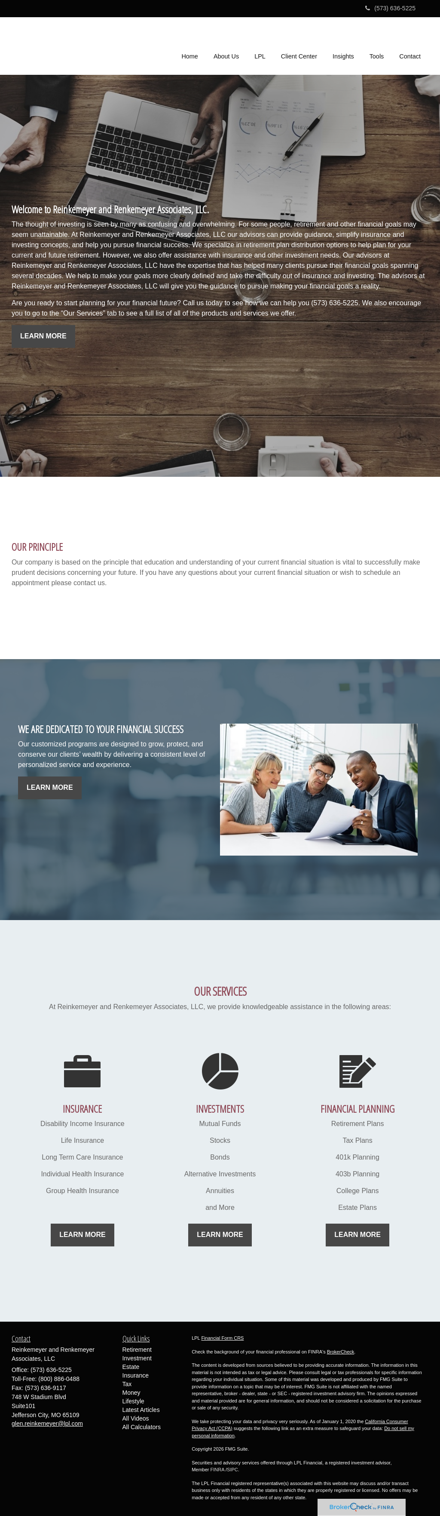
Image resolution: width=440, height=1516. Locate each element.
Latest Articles (141, 1409)
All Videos (135, 1418)
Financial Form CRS (222, 1338)
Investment (137, 1358)
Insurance (135, 1375)
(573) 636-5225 (390, 8)
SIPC (232, 1469)
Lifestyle (133, 1401)
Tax (127, 1384)
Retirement (137, 1349)
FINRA (217, 1469)
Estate (131, 1366)
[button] (226, 45)
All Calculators (141, 1427)
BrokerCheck (340, 1351)
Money (131, 1392)
